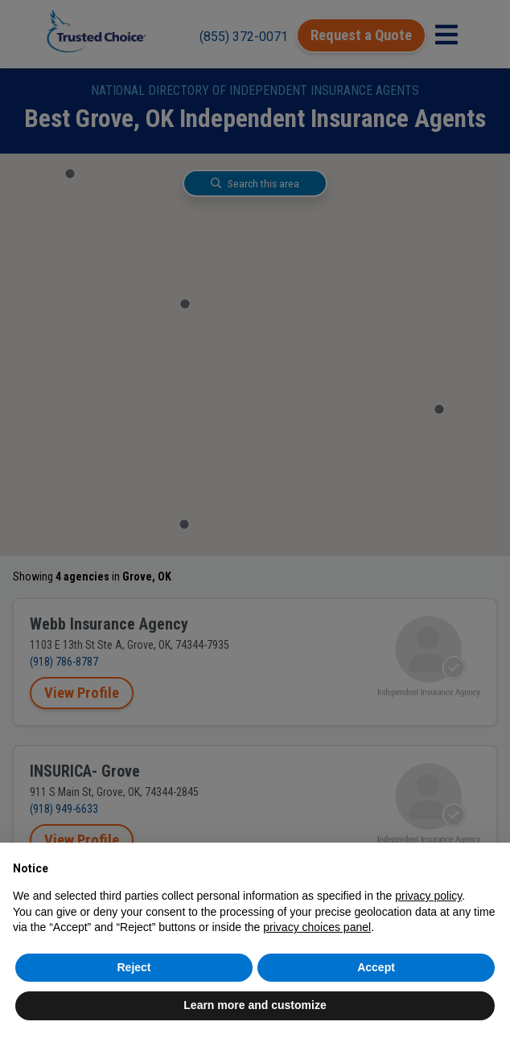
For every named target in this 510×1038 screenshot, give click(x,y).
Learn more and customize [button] (254, 1005)
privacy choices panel (317, 927)
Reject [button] (133, 967)
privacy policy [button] (428, 895)
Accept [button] (376, 967)
